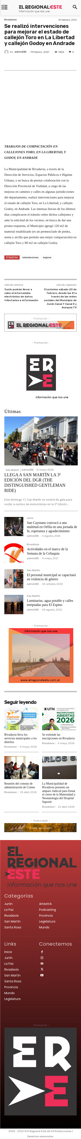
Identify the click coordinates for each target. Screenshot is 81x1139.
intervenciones (30, 257)
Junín (30, 518)
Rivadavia (10, 19)
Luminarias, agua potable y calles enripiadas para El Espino (50, 603)
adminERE (20, 52)
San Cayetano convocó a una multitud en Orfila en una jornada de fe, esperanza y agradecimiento (52, 527)
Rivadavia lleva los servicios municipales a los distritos (20, 738)
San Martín (12, 470)
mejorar (47, 257)
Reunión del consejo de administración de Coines (19, 785)
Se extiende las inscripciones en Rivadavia (58, 736)
